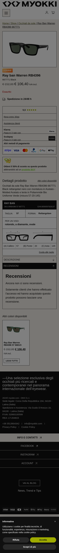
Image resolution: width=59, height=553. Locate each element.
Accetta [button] (43, 540)
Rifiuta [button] (16, 540)
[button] (55, 521)
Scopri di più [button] (29, 547)
